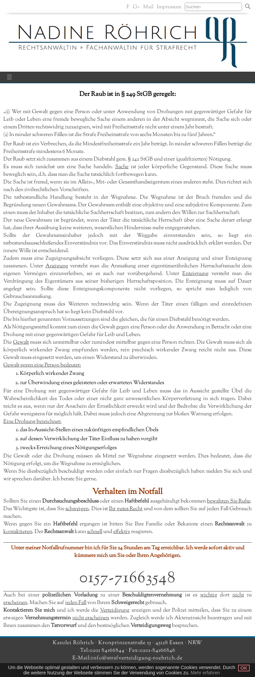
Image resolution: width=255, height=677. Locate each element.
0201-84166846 (157, 650)
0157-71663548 (127, 578)
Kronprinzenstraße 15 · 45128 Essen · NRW (150, 643)
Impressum (169, 7)
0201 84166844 (108, 650)
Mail (148, 7)
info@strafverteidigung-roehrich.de (137, 658)
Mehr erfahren (205, 672)
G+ (136, 7)
